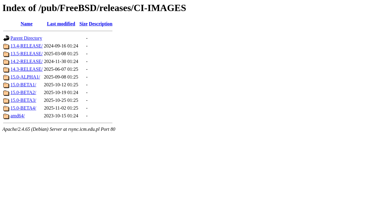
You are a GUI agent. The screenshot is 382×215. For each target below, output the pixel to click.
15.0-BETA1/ (23, 84)
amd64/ (17, 115)
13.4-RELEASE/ (26, 45)
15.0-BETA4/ (23, 107)
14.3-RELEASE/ (26, 69)
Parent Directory (26, 38)
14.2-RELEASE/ (26, 61)
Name (27, 23)
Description (101, 23)
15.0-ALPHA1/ (25, 76)
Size (83, 23)
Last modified (61, 23)
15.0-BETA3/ (23, 100)
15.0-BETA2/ (23, 92)
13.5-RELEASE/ (26, 53)
